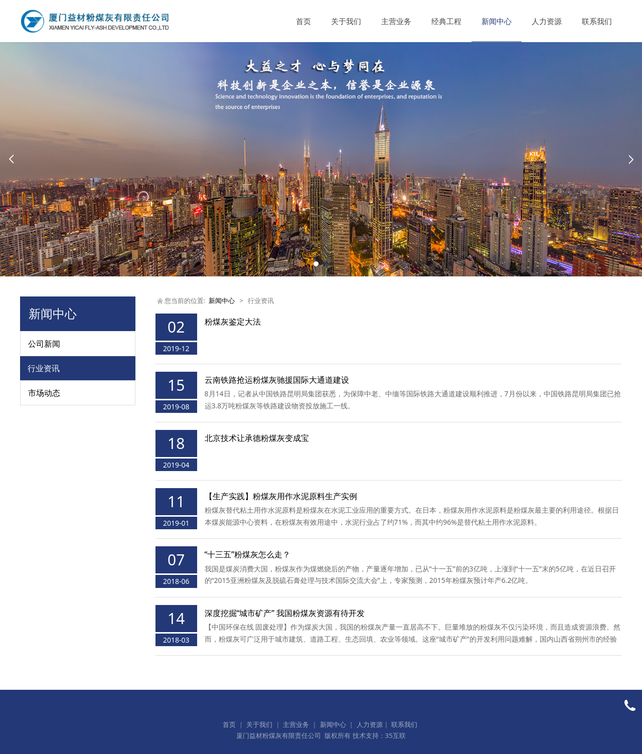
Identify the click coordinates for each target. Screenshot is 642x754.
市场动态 (44, 392)
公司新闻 (44, 343)
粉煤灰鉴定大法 (233, 321)
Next (631, 159)
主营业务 (396, 21)
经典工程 (446, 21)
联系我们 (597, 21)
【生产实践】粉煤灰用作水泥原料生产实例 (281, 496)
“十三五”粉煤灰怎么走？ (248, 554)
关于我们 (346, 21)
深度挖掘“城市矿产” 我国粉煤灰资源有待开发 (285, 613)
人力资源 (547, 21)
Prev (11, 159)
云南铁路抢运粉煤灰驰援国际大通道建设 (277, 379)
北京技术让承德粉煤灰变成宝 (257, 437)
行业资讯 (44, 368)
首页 (303, 21)
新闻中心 (497, 21)
